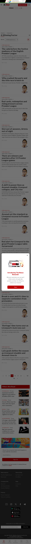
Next (15, 287)
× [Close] (27, 255)
